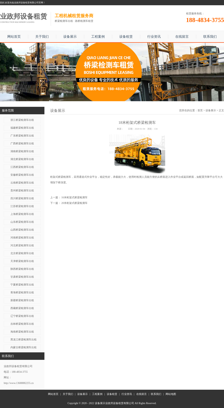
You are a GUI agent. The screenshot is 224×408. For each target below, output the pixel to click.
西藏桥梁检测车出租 (22, 308)
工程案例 (98, 36)
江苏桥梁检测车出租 (22, 206)
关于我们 (42, 36)
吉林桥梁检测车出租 (22, 323)
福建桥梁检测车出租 (22, 127)
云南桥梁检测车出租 (22, 182)
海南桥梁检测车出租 (22, 331)
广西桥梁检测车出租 (22, 143)
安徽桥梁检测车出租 (22, 174)
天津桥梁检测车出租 (22, 261)
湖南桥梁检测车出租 (22, 151)
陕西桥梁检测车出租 (22, 269)
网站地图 (171, 394)
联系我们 (210, 36)
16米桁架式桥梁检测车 (74, 197)
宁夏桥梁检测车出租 (22, 284)
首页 (200, 110)
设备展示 (70, 36)
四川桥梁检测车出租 (22, 198)
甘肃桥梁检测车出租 (22, 276)
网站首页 (14, 36)
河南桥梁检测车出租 (22, 237)
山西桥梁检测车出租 (22, 229)
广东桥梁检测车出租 (22, 135)
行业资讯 (154, 36)
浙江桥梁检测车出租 (22, 120)
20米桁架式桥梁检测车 (74, 203)
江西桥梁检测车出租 (22, 167)
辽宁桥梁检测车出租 (22, 316)
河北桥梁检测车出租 (22, 245)
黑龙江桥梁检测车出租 (23, 339)
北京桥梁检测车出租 (22, 253)
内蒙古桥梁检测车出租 (23, 347)
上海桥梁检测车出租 (22, 214)
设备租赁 (126, 36)
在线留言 (182, 36)
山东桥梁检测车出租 (22, 222)
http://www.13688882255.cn (19, 383)
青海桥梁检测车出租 (22, 292)
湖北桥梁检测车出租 (22, 159)
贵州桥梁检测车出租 (22, 190)
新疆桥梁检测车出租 (22, 300)
